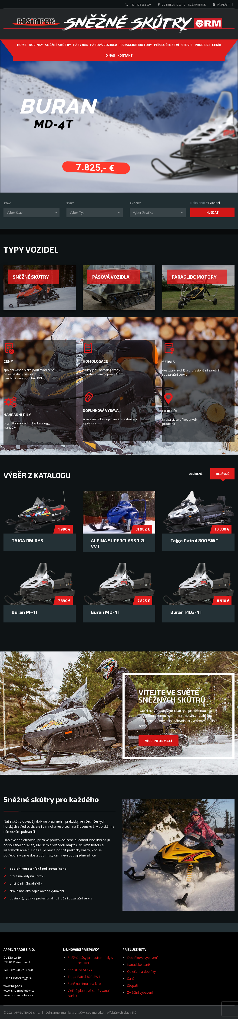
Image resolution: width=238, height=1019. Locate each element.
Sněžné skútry (31, 277)
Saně (131, 978)
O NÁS (110, 55)
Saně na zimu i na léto (84, 983)
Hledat (212, 212)
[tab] (195, 473)
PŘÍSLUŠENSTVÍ (166, 45)
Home (21, 45)
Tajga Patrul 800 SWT (84, 976)
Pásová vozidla (110, 277)
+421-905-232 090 (140, 4)
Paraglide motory (194, 277)
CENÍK (216, 45)
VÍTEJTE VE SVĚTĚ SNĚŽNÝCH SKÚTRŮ (172, 696)
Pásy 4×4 (80, 45)
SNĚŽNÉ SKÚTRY (58, 45)
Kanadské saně (138, 964)
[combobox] (31, 212)
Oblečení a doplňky (141, 971)
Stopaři (132, 985)
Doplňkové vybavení (142, 957)
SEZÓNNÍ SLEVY (80, 969)
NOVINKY (36, 45)
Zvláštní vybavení (140, 992)
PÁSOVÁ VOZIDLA (103, 45)
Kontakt (125, 55)
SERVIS (186, 45)
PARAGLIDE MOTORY (135, 45)
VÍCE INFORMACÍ (158, 741)
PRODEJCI (202, 45)
